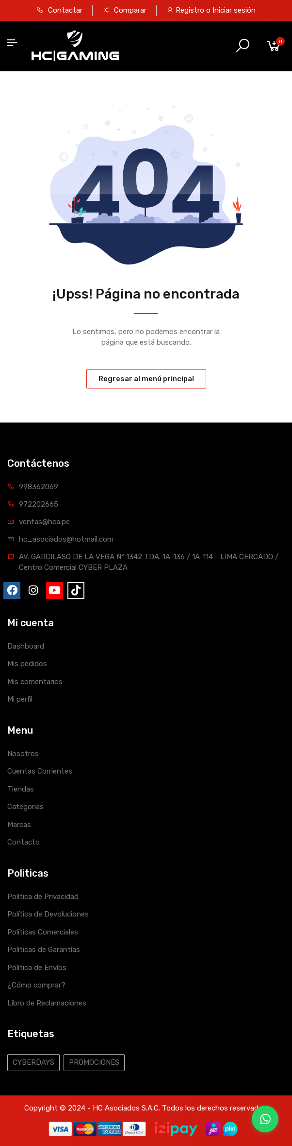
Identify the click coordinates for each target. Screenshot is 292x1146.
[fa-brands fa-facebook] (11, 590)
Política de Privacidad (43, 896)
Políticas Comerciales (42, 932)
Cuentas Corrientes (39, 771)
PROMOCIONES (94, 1062)
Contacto (23, 842)
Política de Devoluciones (48, 914)
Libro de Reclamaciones (46, 1003)
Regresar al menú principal (146, 378)
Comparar (124, 10)
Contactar (59, 10)
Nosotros (23, 753)
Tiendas (20, 789)
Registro (191, 10)
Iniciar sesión (234, 10)
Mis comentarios (35, 681)
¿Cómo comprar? (36, 985)
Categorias (25, 806)
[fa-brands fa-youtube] (54, 590)
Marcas (19, 824)
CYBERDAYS (33, 1062)
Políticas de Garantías (43, 949)
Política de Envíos (36, 967)
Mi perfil (19, 699)
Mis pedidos (27, 663)
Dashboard (25, 646)
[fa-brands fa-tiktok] (75, 590)
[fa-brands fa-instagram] (33, 590)
